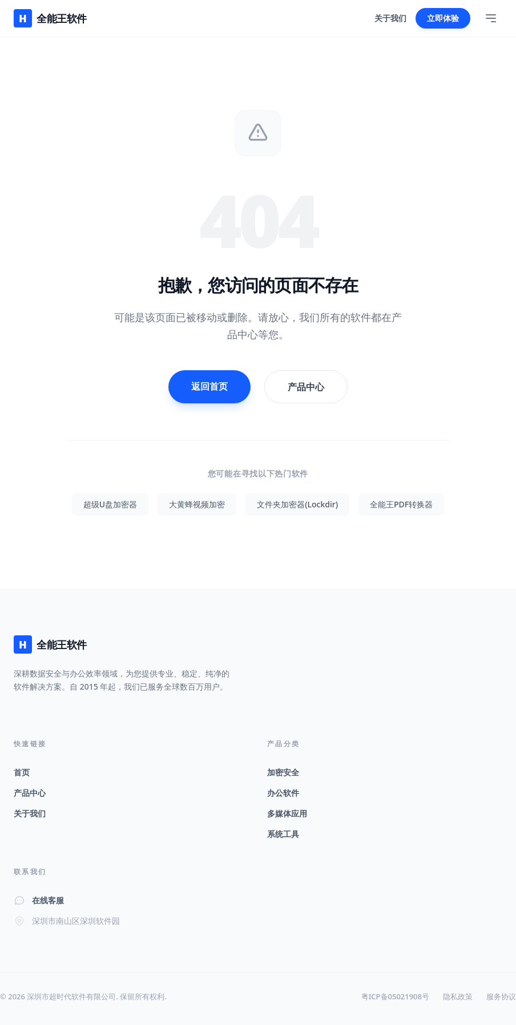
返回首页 (209, 386)
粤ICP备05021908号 (395, 996)
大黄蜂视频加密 (197, 504)
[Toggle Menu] (490, 18)
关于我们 (390, 18)
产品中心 (306, 387)
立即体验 (443, 18)
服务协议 (501, 996)
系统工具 (283, 833)
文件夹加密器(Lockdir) (297, 504)
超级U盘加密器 (110, 504)
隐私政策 (458, 996)
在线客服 (48, 900)
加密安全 (283, 772)
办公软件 (283, 792)
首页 (22, 772)
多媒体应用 (287, 813)
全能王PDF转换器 (401, 504)
